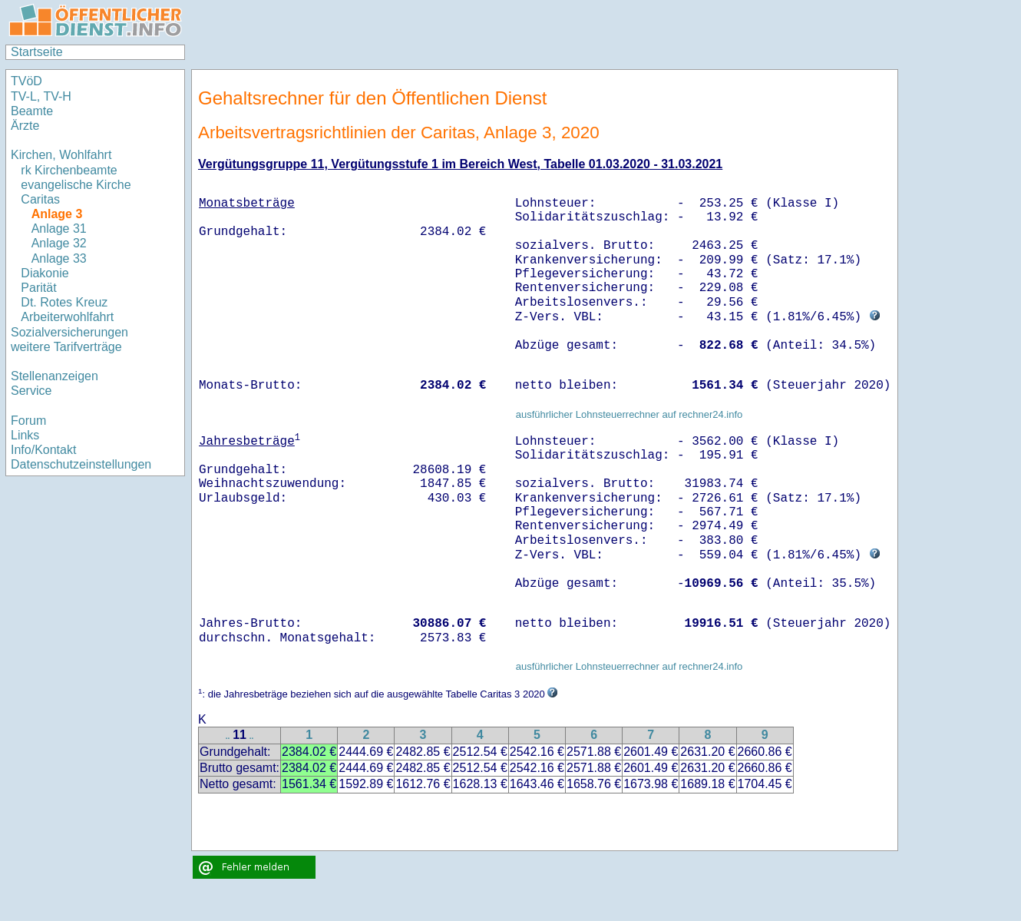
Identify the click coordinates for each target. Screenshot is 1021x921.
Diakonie (44, 273)
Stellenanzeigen (54, 376)
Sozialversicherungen (69, 332)
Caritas (40, 199)
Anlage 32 (59, 243)
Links (25, 435)
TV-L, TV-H (41, 96)
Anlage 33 (59, 258)
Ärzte (25, 125)
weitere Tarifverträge (66, 346)
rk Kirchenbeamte (69, 170)
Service (31, 390)
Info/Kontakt (43, 449)
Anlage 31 (59, 228)
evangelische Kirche (76, 184)
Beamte (32, 111)
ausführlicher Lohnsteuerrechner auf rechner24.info (629, 414)
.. (228, 736)
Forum (28, 420)
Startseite (37, 51)
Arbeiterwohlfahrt (67, 316)
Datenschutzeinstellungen (81, 464)
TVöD (26, 81)
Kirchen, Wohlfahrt (61, 154)
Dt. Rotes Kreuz (64, 302)
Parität (38, 287)
